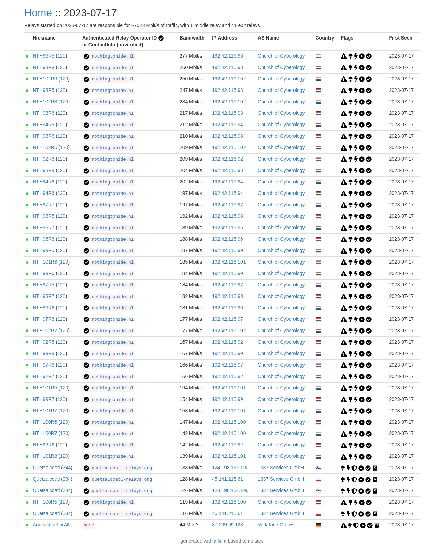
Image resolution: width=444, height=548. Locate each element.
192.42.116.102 (229, 79)
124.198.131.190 (230, 467)
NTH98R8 (43, 170)
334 (67, 479)
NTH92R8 (43, 159)
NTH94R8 (43, 182)
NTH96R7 (43, 227)
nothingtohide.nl (109, 56)
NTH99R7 (43, 399)
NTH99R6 (43, 273)
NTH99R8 (43, 353)
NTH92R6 (43, 444)
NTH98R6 (43, 136)
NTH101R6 (45, 262)
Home (38, 12)
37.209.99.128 (227, 525)
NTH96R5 (43, 56)
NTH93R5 (43, 90)
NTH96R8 (43, 239)
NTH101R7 (45, 410)
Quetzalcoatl (46, 467)
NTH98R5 (43, 216)
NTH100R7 (45, 433)
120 (61, 56)
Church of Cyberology (281, 56)
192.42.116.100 (229, 422)
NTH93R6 (43, 113)
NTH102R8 (45, 101)
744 (67, 467)
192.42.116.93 (227, 67)
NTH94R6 (43, 193)
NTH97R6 (43, 365)
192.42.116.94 (227, 124)
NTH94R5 (43, 124)
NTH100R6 (45, 422)
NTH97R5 (43, 285)
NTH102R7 (45, 330)
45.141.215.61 (227, 479)
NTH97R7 (43, 204)
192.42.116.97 (227, 204)
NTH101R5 (45, 388)
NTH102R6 (45, 79)
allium (220, 541)
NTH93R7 (43, 296)
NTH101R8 (45, 456)
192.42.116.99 (227, 250)
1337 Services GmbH (281, 467)
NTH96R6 (43, 307)
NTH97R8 (43, 319)
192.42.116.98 (227, 136)
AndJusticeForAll (51, 525)
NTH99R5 (43, 250)
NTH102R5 (45, 147)
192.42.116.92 (227, 159)
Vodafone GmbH (276, 525)
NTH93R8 (43, 67)
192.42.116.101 (229, 262)
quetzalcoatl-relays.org (118, 468)
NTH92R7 (43, 376)
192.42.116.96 (227, 56)
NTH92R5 (43, 342)
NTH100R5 (45, 502)
